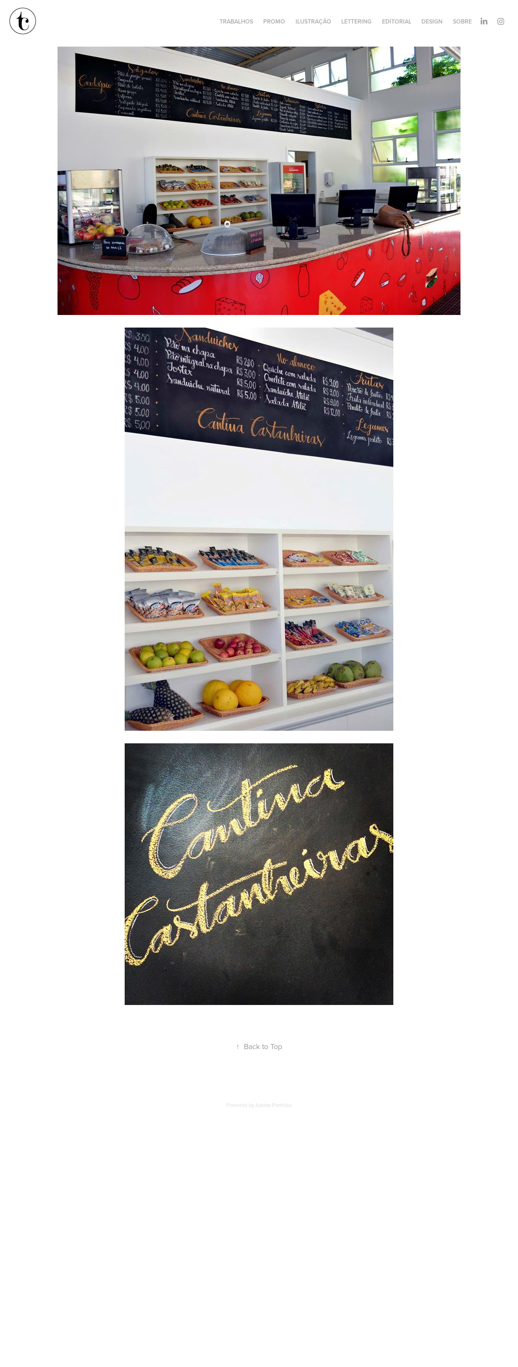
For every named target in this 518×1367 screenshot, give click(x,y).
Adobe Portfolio (273, 1105)
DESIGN (431, 21)
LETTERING (356, 21)
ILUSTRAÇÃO (313, 21)
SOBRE (462, 21)
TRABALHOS (236, 21)
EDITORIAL (396, 21)
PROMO (274, 21)
